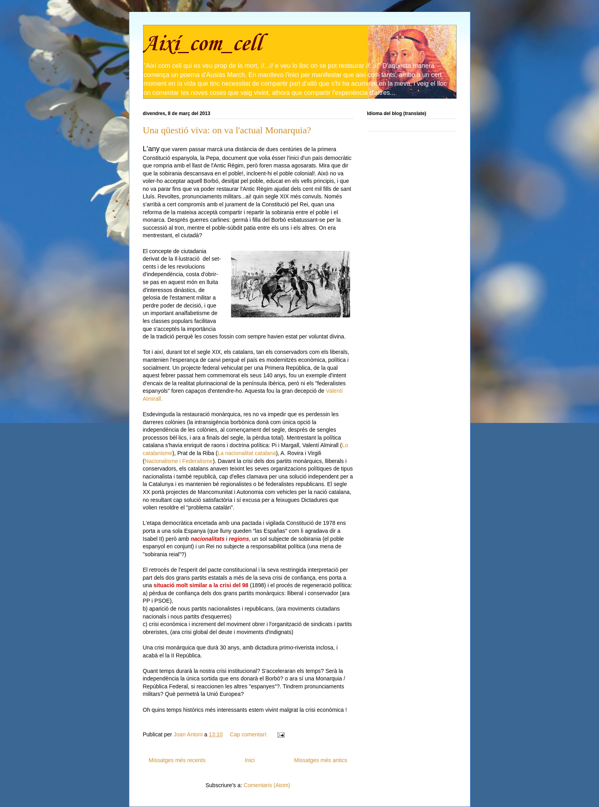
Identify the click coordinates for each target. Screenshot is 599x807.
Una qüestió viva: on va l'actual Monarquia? (227, 130)
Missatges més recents (177, 760)
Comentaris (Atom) (267, 785)
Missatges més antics (320, 760)
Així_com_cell (202, 44)
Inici (250, 760)
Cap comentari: (249, 734)
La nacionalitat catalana (247, 453)
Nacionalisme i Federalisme (178, 461)
